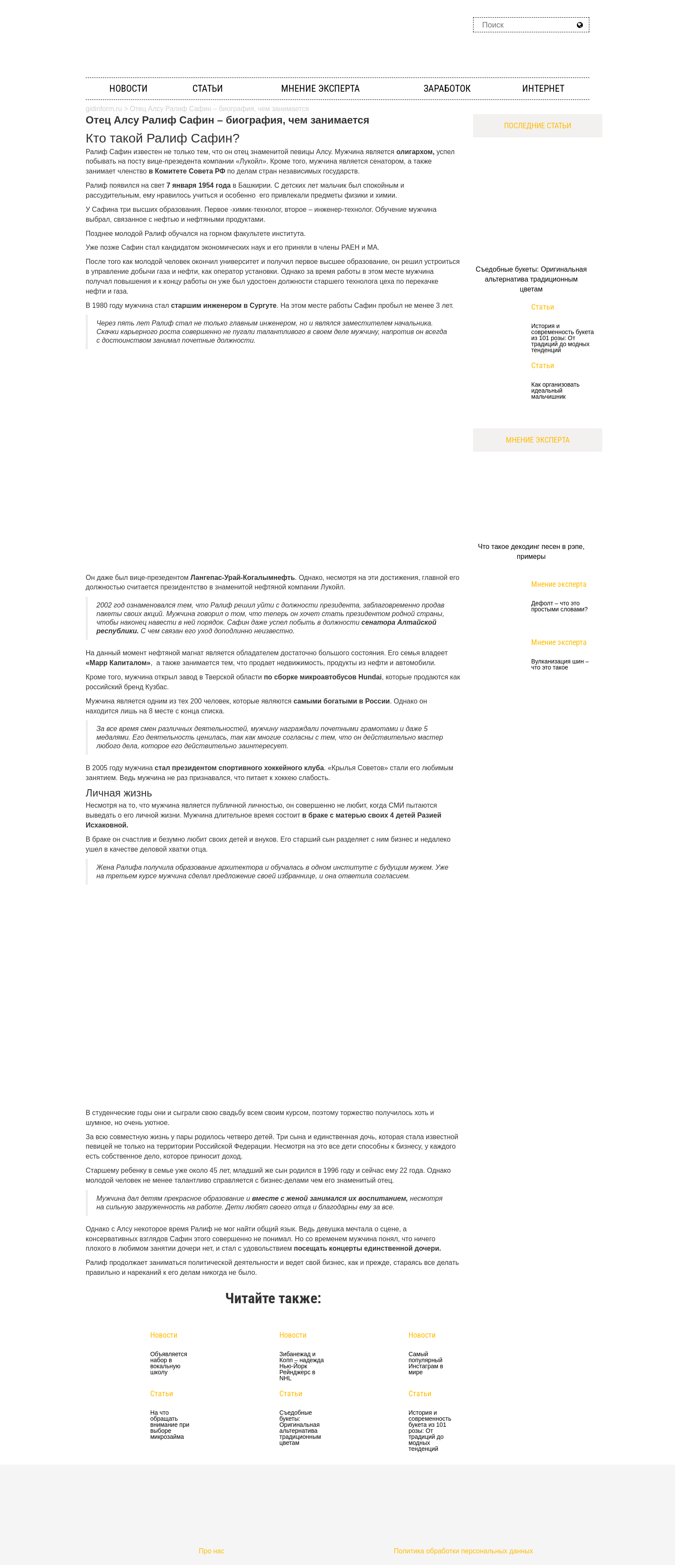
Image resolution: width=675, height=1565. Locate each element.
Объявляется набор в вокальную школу (168, 1363)
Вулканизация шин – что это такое (560, 664)
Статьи (207, 88)
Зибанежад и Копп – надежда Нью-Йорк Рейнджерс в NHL (301, 1366)
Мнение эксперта (320, 88)
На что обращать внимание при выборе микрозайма (169, 1425)
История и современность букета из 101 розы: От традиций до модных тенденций (430, 1431)
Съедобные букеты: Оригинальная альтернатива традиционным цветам (300, 1428)
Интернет (543, 88)
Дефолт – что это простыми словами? (559, 606)
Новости (128, 88)
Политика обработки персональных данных (463, 1551)
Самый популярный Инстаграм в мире (426, 1363)
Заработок (447, 88)
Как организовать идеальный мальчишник (555, 390)
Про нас (211, 1551)
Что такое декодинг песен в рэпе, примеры (531, 551)
